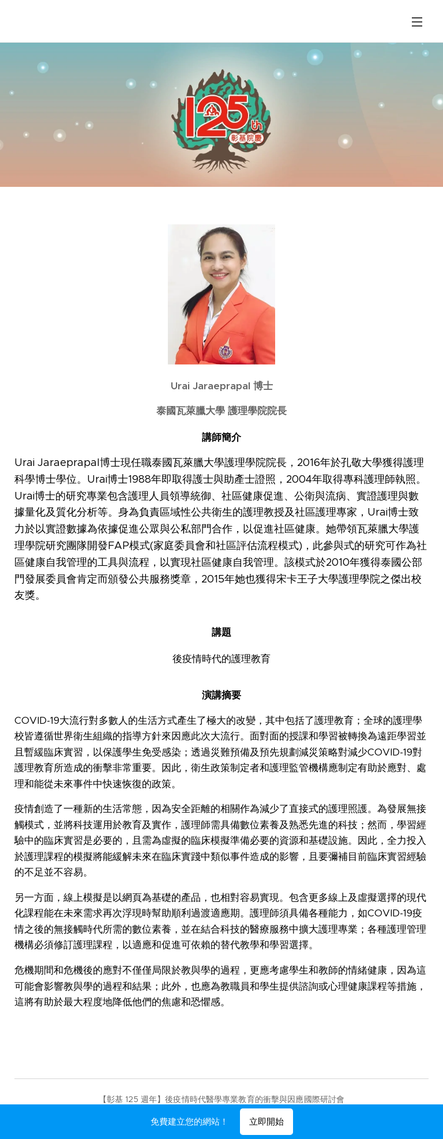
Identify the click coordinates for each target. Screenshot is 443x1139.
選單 (417, 21)
